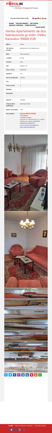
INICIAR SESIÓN (40, 27)
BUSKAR (11, 23)
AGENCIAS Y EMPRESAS (16, 25)
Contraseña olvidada (40, 426)
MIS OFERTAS (34, 23)
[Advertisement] (26, 13)
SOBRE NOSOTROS (30, 25)
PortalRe (10, 426)
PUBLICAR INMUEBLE (22, 23)
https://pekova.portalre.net (27, 127)
